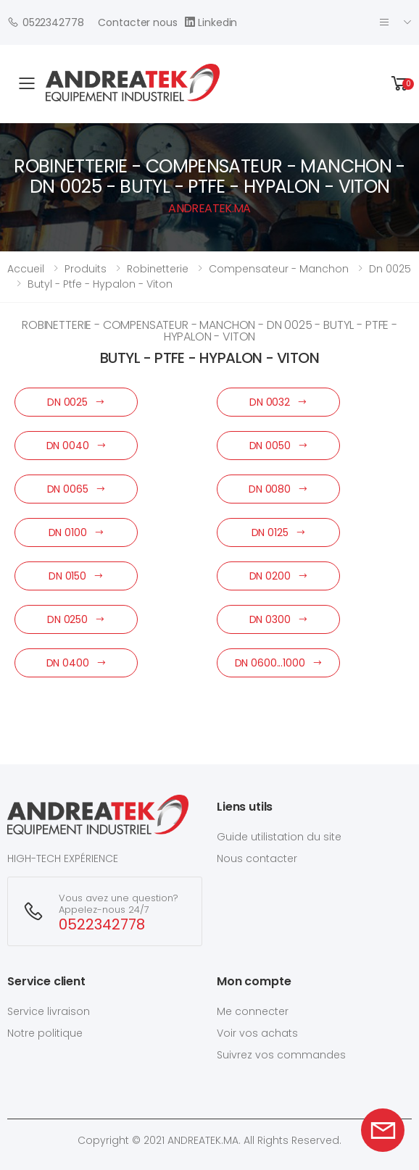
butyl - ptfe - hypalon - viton (100, 284)
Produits (86, 269)
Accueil (25, 269)
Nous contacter (257, 858)
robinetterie (157, 269)
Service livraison (48, 1011)
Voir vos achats (257, 1033)
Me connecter (253, 1011)
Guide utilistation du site (279, 837)
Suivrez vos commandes (281, 1055)
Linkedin (211, 22)
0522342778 (45, 22)
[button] (400, 83)
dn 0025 (390, 269)
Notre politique (45, 1033)
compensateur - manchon (279, 269)
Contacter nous (137, 22)
